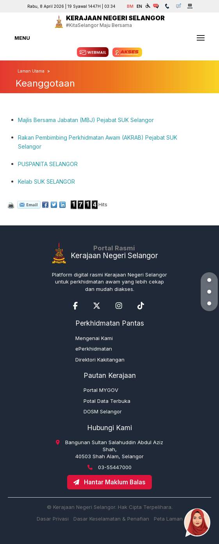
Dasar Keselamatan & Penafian (111, 519)
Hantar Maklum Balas (109, 482)
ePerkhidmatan (93, 349)
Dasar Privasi (53, 519)
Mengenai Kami (94, 338)
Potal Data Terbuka (107, 401)
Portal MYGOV (101, 390)
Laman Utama (31, 71)
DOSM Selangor (103, 411)
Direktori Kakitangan (100, 359)
